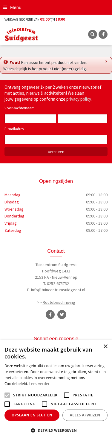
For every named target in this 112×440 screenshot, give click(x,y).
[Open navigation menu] (13, 7)
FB (103, 34)
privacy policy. (79, 99)
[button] (56, 430)
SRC (92, 34)
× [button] (105, 346)
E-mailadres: (15, 129)
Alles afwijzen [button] (85, 415)
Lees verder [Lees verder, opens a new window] (39, 383)
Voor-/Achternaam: (20, 108)
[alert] (56, 390)
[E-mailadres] (56, 139)
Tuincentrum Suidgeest (56, 264)
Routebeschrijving (59, 302)
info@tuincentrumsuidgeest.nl (58, 289)
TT (61, 314)
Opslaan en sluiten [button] (32, 415)
